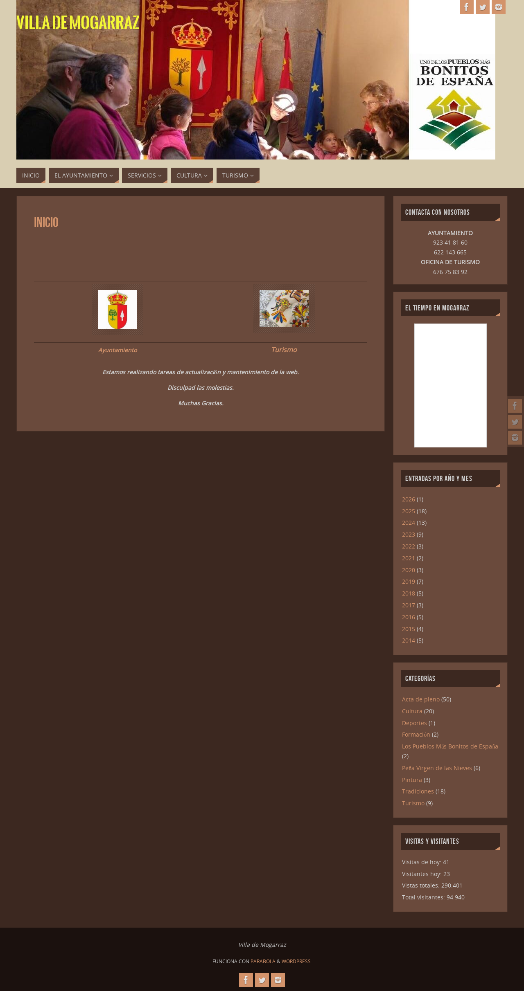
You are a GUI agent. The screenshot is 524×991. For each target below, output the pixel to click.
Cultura (412, 711)
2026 (408, 499)
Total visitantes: (424, 897)
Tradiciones (418, 791)
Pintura (412, 780)
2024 (408, 522)
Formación (416, 734)
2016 (408, 617)
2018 (408, 593)
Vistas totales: (421, 885)
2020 (408, 570)
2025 (408, 511)
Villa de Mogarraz (78, 22)
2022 (408, 546)
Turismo (284, 349)
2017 (408, 605)
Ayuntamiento (117, 350)
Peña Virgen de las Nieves (437, 768)
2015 (408, 629)
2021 (408, 558)
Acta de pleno (421, 699)
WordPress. (297, 961)
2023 (408, 534)
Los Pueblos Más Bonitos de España (450, 746)
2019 (408, 581)
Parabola (263, 961)
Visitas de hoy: (422, 862)
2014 (408, 640)
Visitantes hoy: (422, 874)
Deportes (414, 723)
